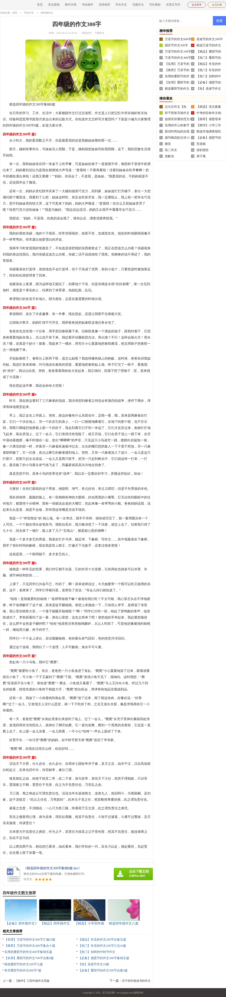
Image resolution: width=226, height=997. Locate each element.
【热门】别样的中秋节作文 (96, 951)
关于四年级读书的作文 (136, 980)
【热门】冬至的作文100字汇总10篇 (102, 945)
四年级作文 (47, 12)
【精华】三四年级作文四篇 (32, 980)
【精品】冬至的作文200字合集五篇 (102, 939)
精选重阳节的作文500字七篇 (23, 964)
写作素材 (155, 4)
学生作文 (121, 4)
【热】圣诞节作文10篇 (93, 964)
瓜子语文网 (108, 992)
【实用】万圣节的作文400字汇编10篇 (29, 939)
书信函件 (87, 4)
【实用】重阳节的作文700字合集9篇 (29, 958)
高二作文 (171, 149)
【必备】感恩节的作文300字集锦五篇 (103, 958)
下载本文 (99, 32)
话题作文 (138, 4)
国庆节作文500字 (176, 45)
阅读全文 (87, 32)
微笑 (168, 143)
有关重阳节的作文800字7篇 (22, 970)
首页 (40, 4)
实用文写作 (173, 4)
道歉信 (169, 156)
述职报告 (202, 149)
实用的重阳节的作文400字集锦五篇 (28, 951)
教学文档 (70, 4)
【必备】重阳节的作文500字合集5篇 (103, 970)
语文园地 (54, 4)
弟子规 (201, 156)
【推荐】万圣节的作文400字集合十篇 (29, 945)
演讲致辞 (104, 4)
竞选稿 (201, 143)
